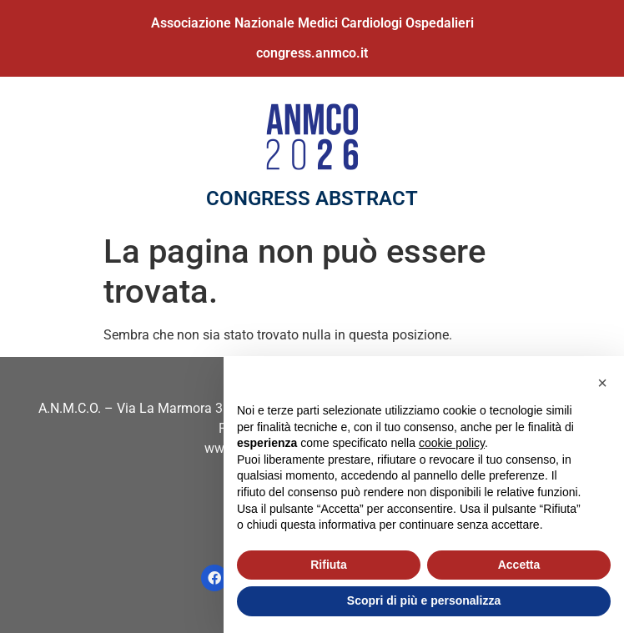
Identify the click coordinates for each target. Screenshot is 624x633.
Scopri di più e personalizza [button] (424, 600)
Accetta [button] (519, 564)
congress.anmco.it (312, 53)
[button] (602, 382)
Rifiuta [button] (328, 564)
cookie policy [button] (452, 443)
